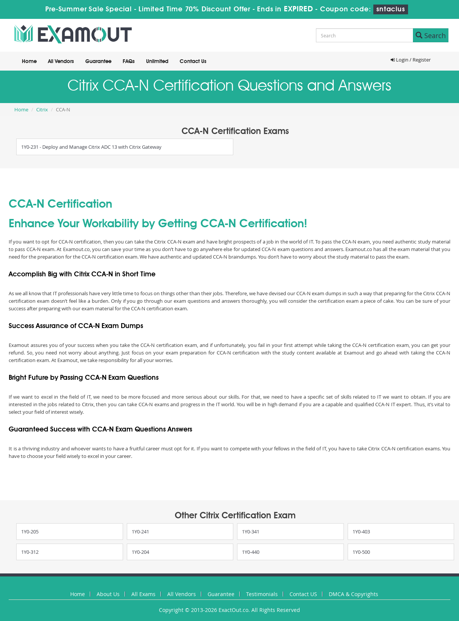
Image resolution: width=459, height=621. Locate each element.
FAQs (129, 61)
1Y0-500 (361, 552)
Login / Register (411, 59)
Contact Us (193, 61)
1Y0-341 (250, 531)
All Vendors (61, 61)
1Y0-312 (30, 552)
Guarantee (98, 61)
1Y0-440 (250, 552)
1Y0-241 (140, 531)
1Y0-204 (140, 552)
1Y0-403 (361, 531)
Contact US (303, 594)
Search (431, 35)
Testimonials (262, 594)
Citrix (42, 109)
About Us (108, 594)
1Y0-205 (30, 531)
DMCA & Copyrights (353, 594)
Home (29, 61)
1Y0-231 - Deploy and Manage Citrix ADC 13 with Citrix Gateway (91, 146)
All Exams (143, 594)
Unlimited (157, 61)
